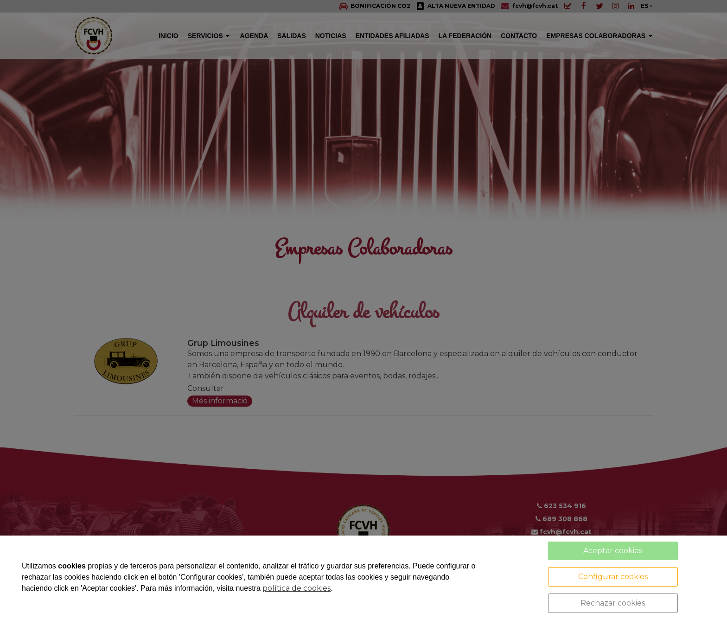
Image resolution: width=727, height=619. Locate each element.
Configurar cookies (613, 576)
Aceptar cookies (612, 550)
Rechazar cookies (612, 603)
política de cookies (296, 588)
